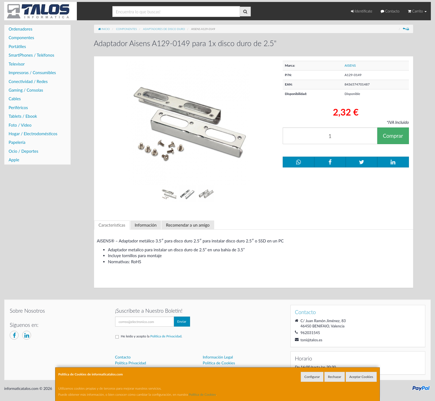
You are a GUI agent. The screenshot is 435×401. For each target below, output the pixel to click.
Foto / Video (20, 124)
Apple (14, 159)
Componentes (21, 37)
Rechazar (334, 377)
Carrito (417, 11)
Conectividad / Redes (28, 81)
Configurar (312, 377)
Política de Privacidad (165, 336)
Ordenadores (20, 28)
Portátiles (17, 46)
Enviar (181, 321)
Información (146, 224)
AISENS (350, 65)
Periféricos (18, 107)
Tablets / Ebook (23, 116)
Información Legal (218, 357)
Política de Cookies (202, 394)
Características (111, 224)
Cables (15, 98)
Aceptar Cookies (361, 377)
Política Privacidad (130, 362)
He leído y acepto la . (151, 336)
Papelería (17, 142)
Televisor (17, 63)
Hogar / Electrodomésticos (33, 133)
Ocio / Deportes (23, 151)
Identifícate (361, 11)
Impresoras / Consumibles (32, 72)
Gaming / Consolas (26, 89)
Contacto (390, 11)
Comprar (393, 135)
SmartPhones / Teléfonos (31, 54)
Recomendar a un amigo (187, 224)
